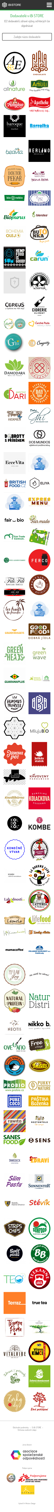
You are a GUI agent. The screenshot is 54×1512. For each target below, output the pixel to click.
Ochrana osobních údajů (27, 1430)
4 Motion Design (30, 1503)
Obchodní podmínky (21, 1427)
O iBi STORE (36, 1427)
